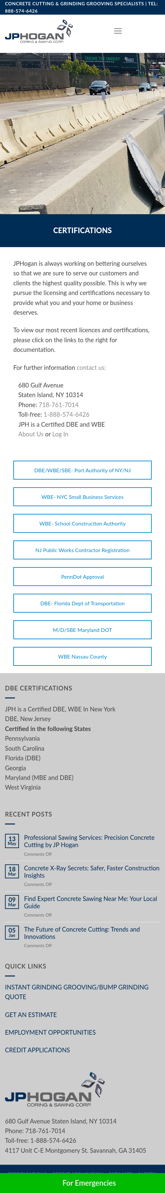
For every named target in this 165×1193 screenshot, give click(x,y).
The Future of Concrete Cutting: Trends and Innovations (82, 933)
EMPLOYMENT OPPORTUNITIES (50, 1032)
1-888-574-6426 (66, 414)
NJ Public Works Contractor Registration (82, 550)
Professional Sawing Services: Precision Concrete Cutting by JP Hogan (89, 841)
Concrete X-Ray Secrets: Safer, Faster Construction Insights (91, 871)
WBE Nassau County (82, 656)
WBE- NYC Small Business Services (83, 497)
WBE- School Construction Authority (82, 523)
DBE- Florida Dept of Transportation (82, 603)
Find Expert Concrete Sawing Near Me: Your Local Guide (90, 902)
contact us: (91, 367)
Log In (60, 434)
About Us (31, 434)
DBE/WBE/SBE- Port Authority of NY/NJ (82, 470)
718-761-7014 (59, 404)
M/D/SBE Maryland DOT (82, 630)
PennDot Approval (82, 576)
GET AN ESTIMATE (31, 1014)
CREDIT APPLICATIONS (37, 1050)
